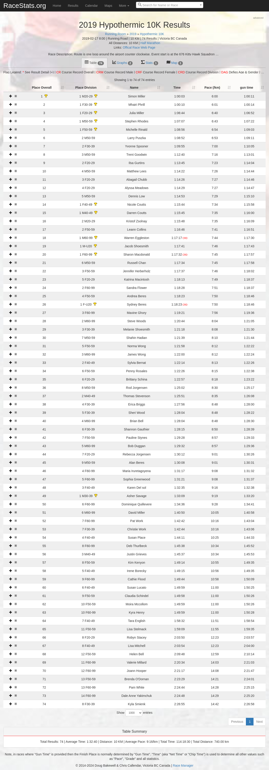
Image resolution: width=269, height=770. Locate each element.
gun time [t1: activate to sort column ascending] (245, 87)
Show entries (135, 712)
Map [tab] (175, 62)
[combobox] (169, 5)
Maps (108, 5)
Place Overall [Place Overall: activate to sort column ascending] (36, 87)
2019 (132, 34)
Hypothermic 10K (152, 34)
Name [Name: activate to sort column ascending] (132, 87)
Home (57, 5)
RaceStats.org (24, 5)
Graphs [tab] (122, 62)
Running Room (115, 34)
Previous (237, 721)
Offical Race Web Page (139, 47)
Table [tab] (94, 62)
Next (259, 721)
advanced (258, 17)
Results (73, 5)
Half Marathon (150, 43)
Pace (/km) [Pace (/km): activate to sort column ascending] (209, 87)
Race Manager (183, 765)
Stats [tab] (149, 62)
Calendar (91, 5)
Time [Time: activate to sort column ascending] (174, 87)
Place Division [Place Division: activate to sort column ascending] (82, 87)
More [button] (124, 5)
